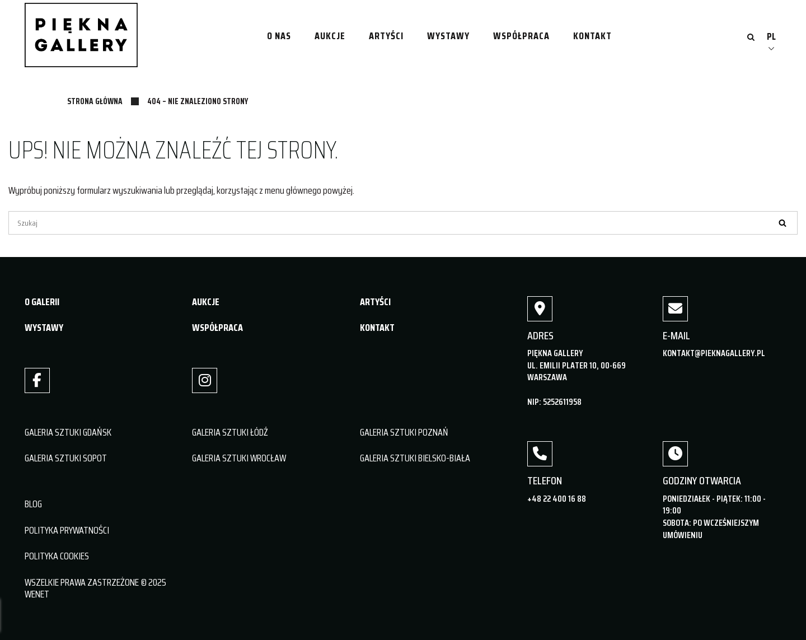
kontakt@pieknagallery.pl (714, 353)
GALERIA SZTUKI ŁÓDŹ (230, 432)
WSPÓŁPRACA (217, 327)
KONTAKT (377, 327)
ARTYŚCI (375, 302)
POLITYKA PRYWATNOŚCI (67, 530)
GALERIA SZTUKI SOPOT (66, 458)
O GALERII (42, 302)
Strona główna (95, 101)
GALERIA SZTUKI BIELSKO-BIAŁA (415, 458)
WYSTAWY (44, 327)
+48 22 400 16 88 (556, 499)
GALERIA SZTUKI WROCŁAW (239, 458)
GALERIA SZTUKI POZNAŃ (404, 432)
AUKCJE (205, 302)
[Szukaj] (403, 223)
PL (771, 36)
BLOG (33, 504)
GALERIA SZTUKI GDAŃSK (68, 432)
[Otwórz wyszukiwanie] (751, 38)
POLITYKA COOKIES (57, 556)
